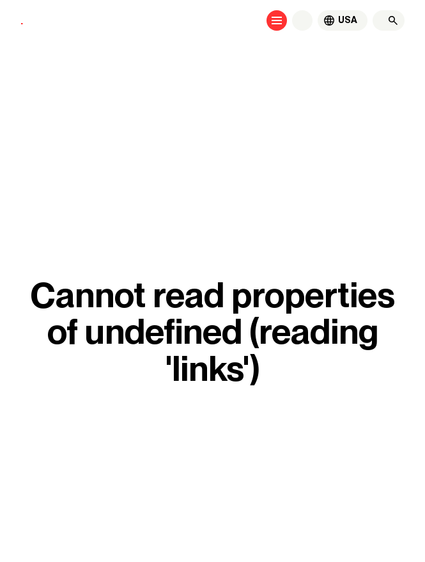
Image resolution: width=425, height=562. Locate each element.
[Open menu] (277, 20)
